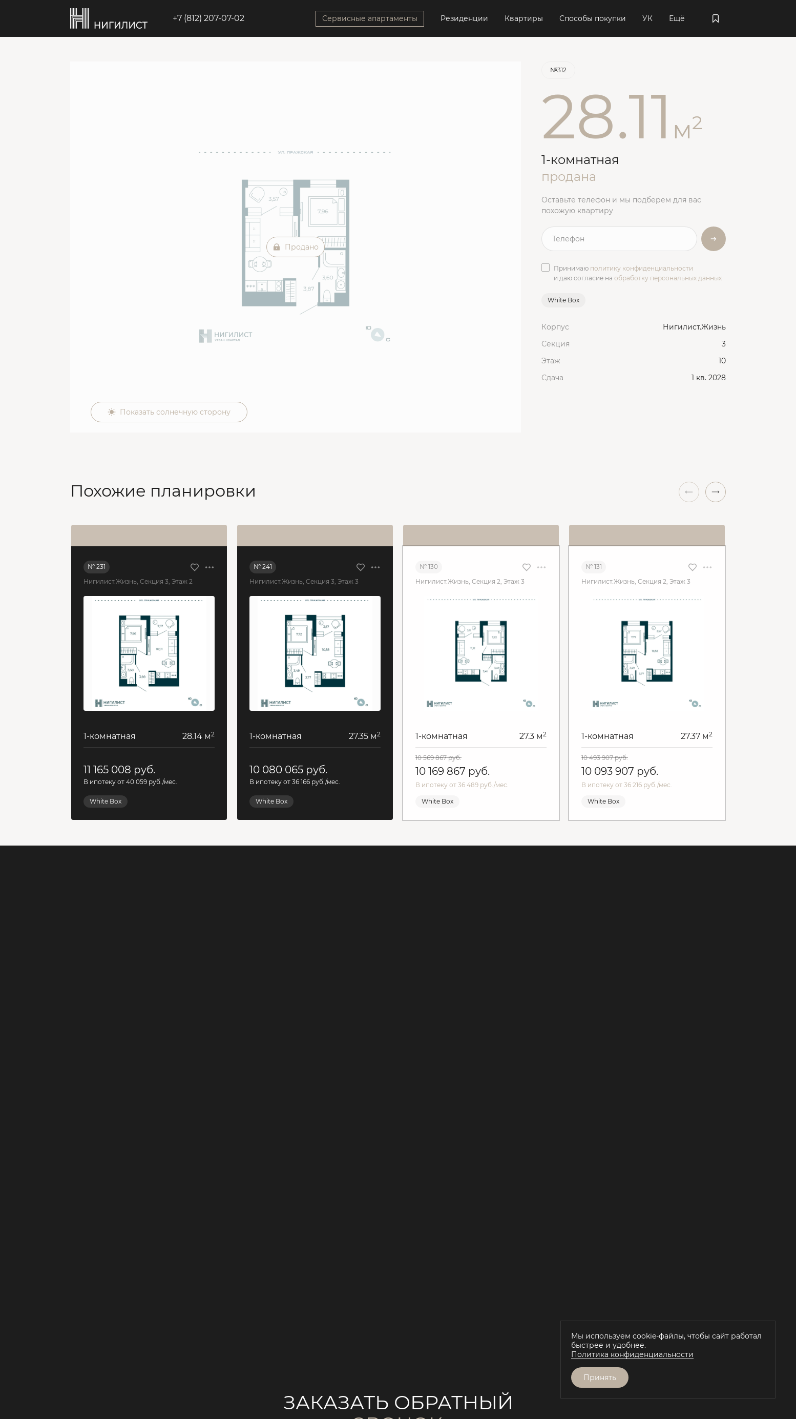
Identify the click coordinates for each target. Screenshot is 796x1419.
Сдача (552, 377)
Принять (599, 1377)
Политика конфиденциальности (632, 1354)
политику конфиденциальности (641, 268)
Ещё (677, 18)
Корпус (555, 327)
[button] (715, 492)
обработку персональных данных (668, 278)
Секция (555, 343)
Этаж (550, 360)
